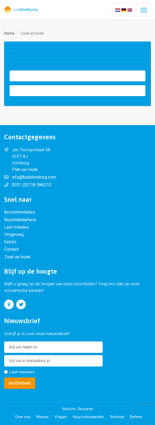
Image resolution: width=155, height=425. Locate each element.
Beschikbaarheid (20, 219)
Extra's (10, 241)
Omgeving (14, 234)
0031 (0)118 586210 (31, 184)
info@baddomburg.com (34, 177)
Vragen (60, 417)
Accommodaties (19, 212)
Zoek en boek (17, 256)
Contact (11, 249)
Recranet (85, 409)
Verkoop (117, 417)
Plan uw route (25, 169)
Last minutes (16, 227)
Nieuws (42, 417)
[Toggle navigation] (144, 10)
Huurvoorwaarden (88, 417)
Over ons (22, 417)
